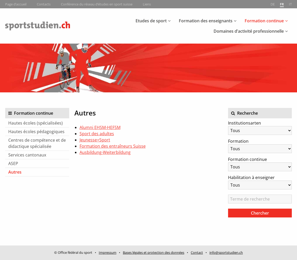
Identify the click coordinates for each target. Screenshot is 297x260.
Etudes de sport (151, 21)
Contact (197, 252)
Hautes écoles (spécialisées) (35, 123)
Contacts (44, 4)
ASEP (13, 163)
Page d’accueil (15, 4)
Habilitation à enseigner (251, 177)
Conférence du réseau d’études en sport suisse (96, 4)
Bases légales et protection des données (153, 252)
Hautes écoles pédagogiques (36, 131)
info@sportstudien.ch (226, 252)
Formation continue (264, 21)
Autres (15, 172)
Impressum (107, 252)
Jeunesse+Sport (95, 140)
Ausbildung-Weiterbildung (105, 152)
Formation (238, 141)
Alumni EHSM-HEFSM (100, 127)
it (290, 4)
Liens (147, 4)
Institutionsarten (244, 123)
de (273, 4)
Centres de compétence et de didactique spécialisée (37, 143)
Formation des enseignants (205, 21)
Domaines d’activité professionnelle (249, 31)
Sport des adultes (97, 133)
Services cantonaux (27, 155)
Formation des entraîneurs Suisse (113, 146)
